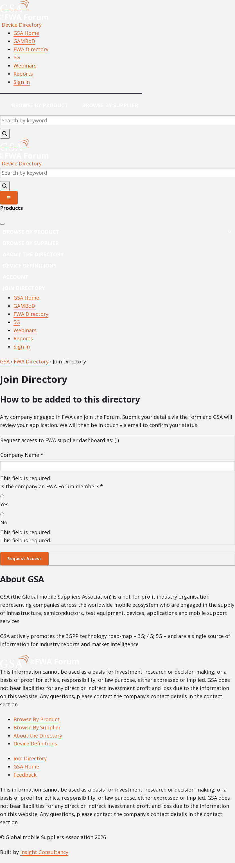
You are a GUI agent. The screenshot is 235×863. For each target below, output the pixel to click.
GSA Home (26, 33)
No (3, 522)
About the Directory (33, 254)
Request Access (24, 558)
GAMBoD (24, 41)
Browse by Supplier (31, 243)
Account (15, 276)
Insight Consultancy (44, 852)
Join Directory (24, 288)
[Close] (2, 224)
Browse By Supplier (110, 105)
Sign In (21, 81)
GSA (5, 361)
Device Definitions (29, 265)
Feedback (25, 774)
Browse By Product (40, 105)
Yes (4, 504)
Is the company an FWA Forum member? (51, 486)
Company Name (21, 454)
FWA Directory (30, 49)
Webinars (25, 65)
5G (16, 57)
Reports (23, 73)
